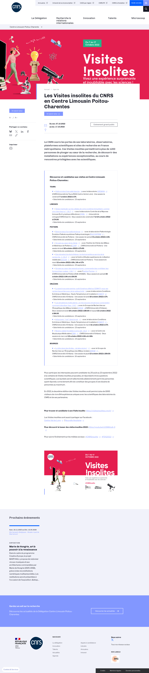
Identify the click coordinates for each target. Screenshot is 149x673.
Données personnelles (133, 670)
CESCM (64, 260)
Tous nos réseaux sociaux (120, 644)
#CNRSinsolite (92, 437)
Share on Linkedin (22, 131)
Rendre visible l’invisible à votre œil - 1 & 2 (71, 331)
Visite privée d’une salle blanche (67, 191)
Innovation (89, 18)
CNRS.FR (102, 3)
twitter (112, 640)
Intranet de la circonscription (62, 3)
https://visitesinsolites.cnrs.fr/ (98, 411)
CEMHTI (101, 294)
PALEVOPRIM (95, 234)
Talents (112, 18)
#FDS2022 (106, 437)
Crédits (102, 670)
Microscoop (138, 18)
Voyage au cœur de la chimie (66, 243)
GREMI (80, 308)
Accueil (47, 89)
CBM (74, 333)
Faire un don (136, 3)
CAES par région (85, 3)
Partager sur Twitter (16, 131)
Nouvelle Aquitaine (73, 420)
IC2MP (74, 246)
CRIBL (82, 214)
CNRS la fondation (118, 3)
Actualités (56, 652)
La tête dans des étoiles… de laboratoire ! (71, 348)
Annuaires (41, 3)
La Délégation (39, 18)
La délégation (57, 643)
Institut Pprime (89, 271)
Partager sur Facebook (28, 131)
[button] (11, 669)
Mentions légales (115, 670)
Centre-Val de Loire (52, 420)
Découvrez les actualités (105, 611)
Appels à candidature (88, 643)
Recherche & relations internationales (64, 20)
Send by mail (10, 135)
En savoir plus (17, 111)
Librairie (83, 646)
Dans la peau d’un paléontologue (67, 232)
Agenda (56, 89)
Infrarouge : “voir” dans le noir (66, 319)
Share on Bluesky (10, 131)
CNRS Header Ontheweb (146, 3)
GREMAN (101, 191)
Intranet (83, 652)
